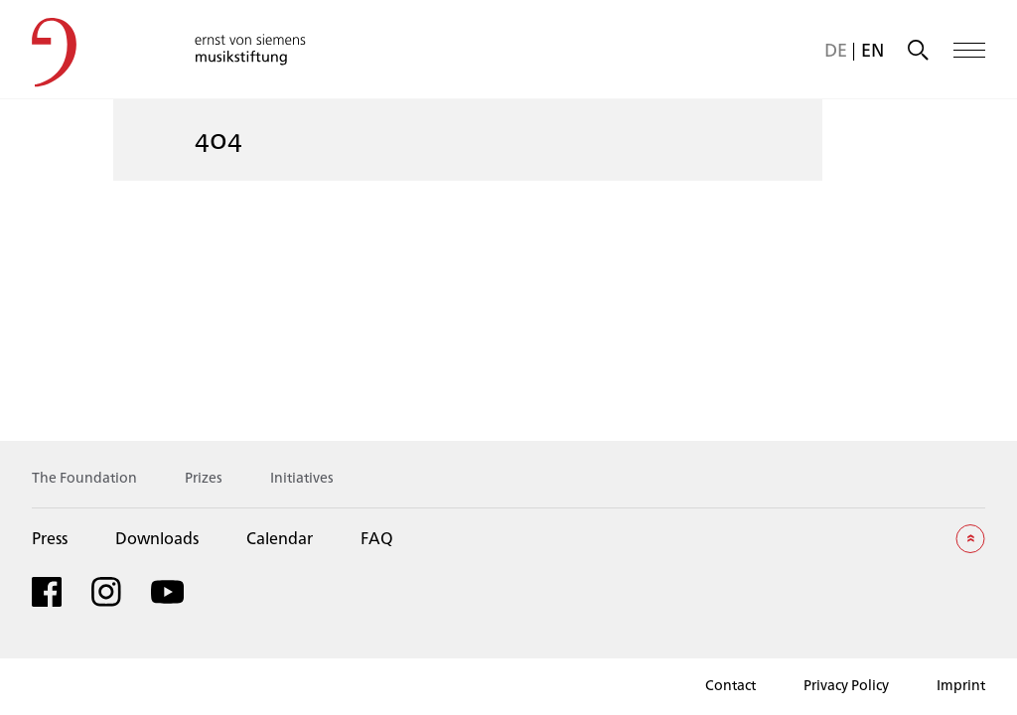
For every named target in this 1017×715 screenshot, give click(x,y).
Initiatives (302, 477)
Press (50, 537)
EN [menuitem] (872, 50)
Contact (730, 684)
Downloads (157, 537)
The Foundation (84, 477)
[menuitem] (835, 50)
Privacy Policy (846, 684)
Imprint (961, 684)
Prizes (203, 477)
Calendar (279, 537)
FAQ (377, 537)
